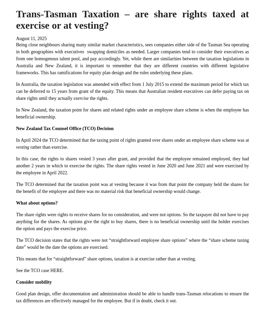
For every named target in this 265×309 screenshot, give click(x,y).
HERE (56, 270)
